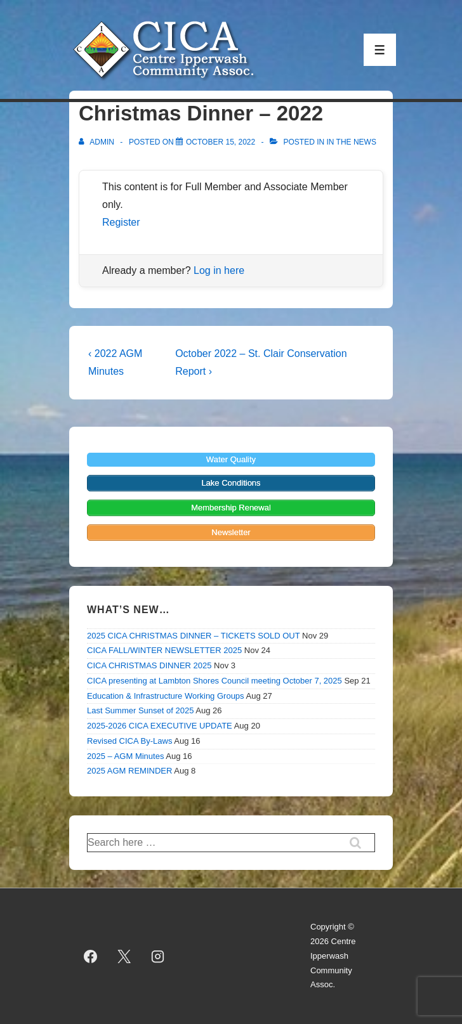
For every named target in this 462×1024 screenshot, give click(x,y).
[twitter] (124, 956)
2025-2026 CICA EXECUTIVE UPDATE (159, 725)
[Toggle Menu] (380, 50)
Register (121, 222)
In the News (351, 142)
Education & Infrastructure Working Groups (165, 696)
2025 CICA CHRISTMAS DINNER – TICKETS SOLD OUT (193, 635)
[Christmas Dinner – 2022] (220, 142)
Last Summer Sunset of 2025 (140, 710)
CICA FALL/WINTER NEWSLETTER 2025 (164, 650)
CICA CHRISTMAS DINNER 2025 (149, 665)
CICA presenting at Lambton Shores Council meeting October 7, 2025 (214, 680)
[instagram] (158, 956)
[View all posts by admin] (97, 142)
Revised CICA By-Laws (129, 741)
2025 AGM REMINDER (129, 770)
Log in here (219, 270)
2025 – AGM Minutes (125, 756)
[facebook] (91, 956)
